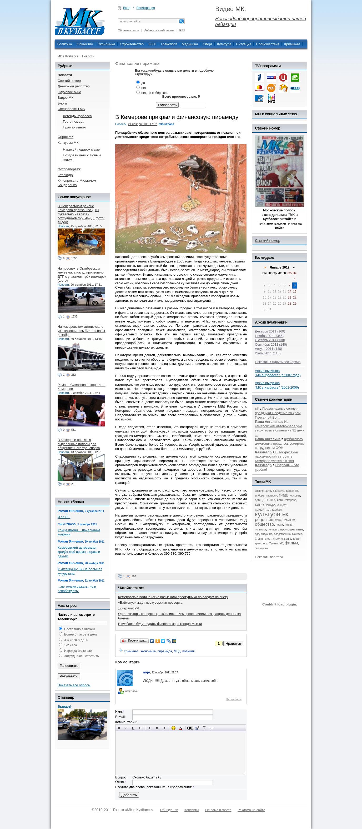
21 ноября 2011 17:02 (142, 124)
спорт (268, 538)
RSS (182, 30)
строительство (282, 538)
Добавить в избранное (159, 30)
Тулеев (273, 543)
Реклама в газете (218, 810)
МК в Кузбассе (67, 56)
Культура (224, 44)
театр (296, 538)
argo (146, 672)
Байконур (278, 490)
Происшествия (267, 44)
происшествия (291, 529)
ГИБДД (283, 495)
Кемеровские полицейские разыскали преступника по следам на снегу (173, 597)
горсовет (294, 495)
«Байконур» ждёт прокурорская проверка (150, 602)
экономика (148, 651)
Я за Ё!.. (64, 517)
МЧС (278, 520)
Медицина (190, 44)
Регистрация (146, 8)
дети (257, 500)
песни (279, 524)
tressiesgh (263, 452)
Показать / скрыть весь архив (277, 362)
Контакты (191, 810)
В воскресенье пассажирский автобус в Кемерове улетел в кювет (276, 456)
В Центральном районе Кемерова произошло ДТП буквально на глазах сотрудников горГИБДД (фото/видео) (81, 214)
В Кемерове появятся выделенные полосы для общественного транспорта (79, 444)
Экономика (106, 44)
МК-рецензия (272, 517)
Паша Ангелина (267, 422)
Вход (126, 8)
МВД (177, 651)
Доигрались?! (128, 608)
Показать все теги (269, 557)
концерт (281, 505)
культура (267, 514)
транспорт (261, 543)
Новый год (289, 520)
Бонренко (292, 490)
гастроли (272, 495)
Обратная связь (128, 30)
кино (259, 504)
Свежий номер (267, 240)
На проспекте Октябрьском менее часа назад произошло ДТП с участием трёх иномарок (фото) (82, 274)
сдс (257, 534)
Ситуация (243, 44)
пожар (289, 524)
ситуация (266, 534)
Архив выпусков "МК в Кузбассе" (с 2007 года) (278, 373)
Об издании (169, 810)
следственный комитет (288, 534)
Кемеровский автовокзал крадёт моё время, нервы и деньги (79, 551)
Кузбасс (276, 509)
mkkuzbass (166, 124)
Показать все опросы (74, 685)
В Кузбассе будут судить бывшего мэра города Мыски (160, 624)
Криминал (292, 44)
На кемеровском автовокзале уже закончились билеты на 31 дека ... (279, 428)
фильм (291, 543)
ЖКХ (152, 44)
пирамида (165, 651)
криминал (262, 510)
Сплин (259, 538)
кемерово (290, 500)
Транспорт (168, 44)
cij (257, 408)
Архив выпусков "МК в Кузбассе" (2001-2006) (277, 385)
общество (264, 524)
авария (259, 490)
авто (268, 490)
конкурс (270, 505)
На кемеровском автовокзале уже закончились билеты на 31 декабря (81, 331)
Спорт (208, 44)
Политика (64, 44)
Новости (88, 56)
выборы (260, 495)
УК (281, 543)
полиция (188, 651)
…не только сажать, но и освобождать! (77, 588)
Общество (85, 44)
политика (260, 529)
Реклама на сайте (251, 810)
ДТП (265, 500)
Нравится (233, 644)
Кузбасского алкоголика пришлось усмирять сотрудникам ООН (279, 443)
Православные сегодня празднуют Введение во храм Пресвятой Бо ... (277, 412)
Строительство (132, 44)
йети (280, 500)
